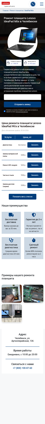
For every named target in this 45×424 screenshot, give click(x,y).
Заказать (34, 145)
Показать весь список (22, 196)
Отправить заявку (22, 104)
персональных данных (22, 112)
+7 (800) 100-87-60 (22, 368)
